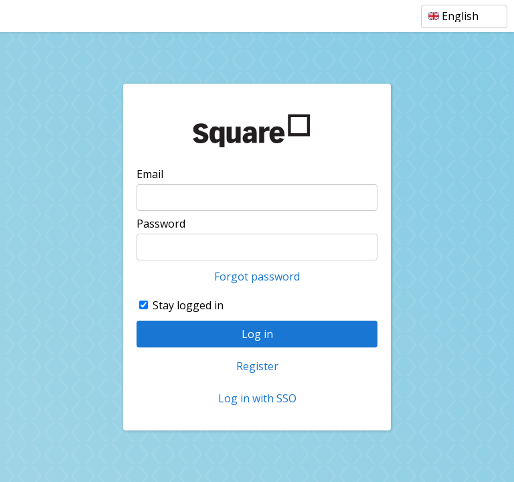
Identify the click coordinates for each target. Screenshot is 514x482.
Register (257, 366)
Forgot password (257, 276)
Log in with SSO (257, 398)
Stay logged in (188, 305)
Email (150, 174)
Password (161, 223)
